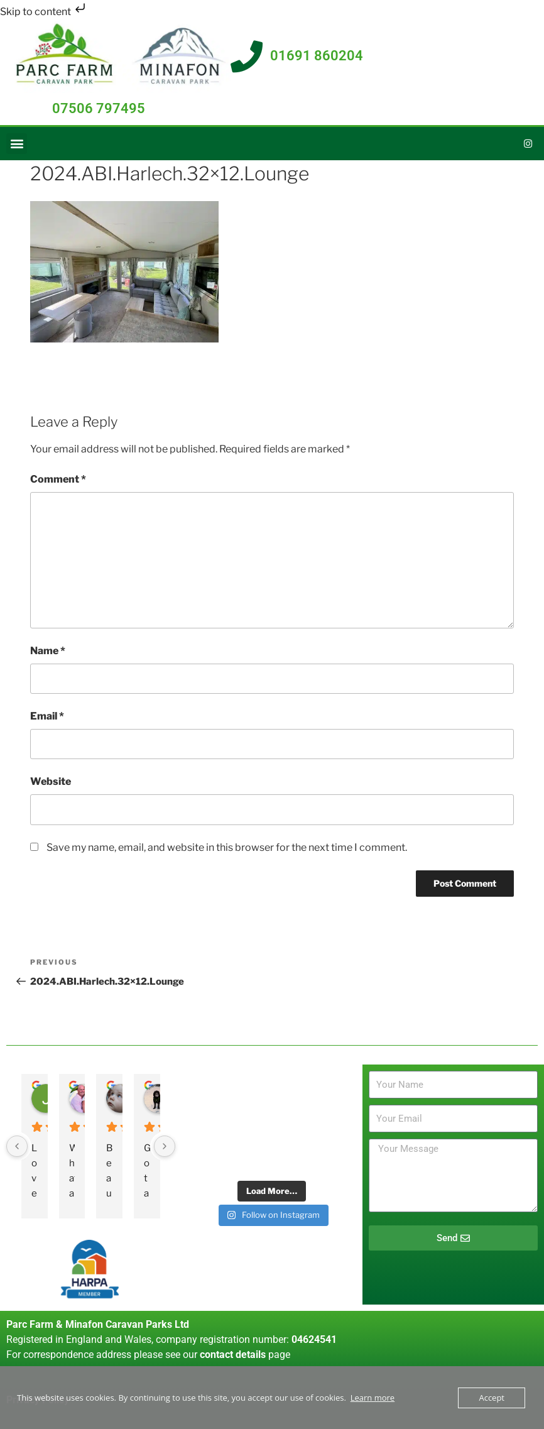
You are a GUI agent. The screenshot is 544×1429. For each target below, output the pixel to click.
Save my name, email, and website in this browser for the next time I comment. (226, 847)
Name (47, 651)
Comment (58, 479)
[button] (16, 143)
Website (50, 781)
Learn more (372, 1397)
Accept (491, 1397)
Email (47, 716)
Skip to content (44, 12)
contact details (233, 1355)
